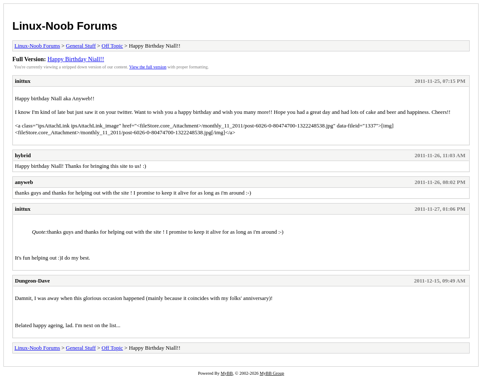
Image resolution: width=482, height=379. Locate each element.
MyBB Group (272, 373)
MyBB (226, 373)
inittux (23, 81)
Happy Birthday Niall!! (76, 59)
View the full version (147, 67)
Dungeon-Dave (32, 280)
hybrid (23, 155)
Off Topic (112, 45)
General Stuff (81, 45)
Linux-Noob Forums (64, 26)
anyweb (24, 182)
